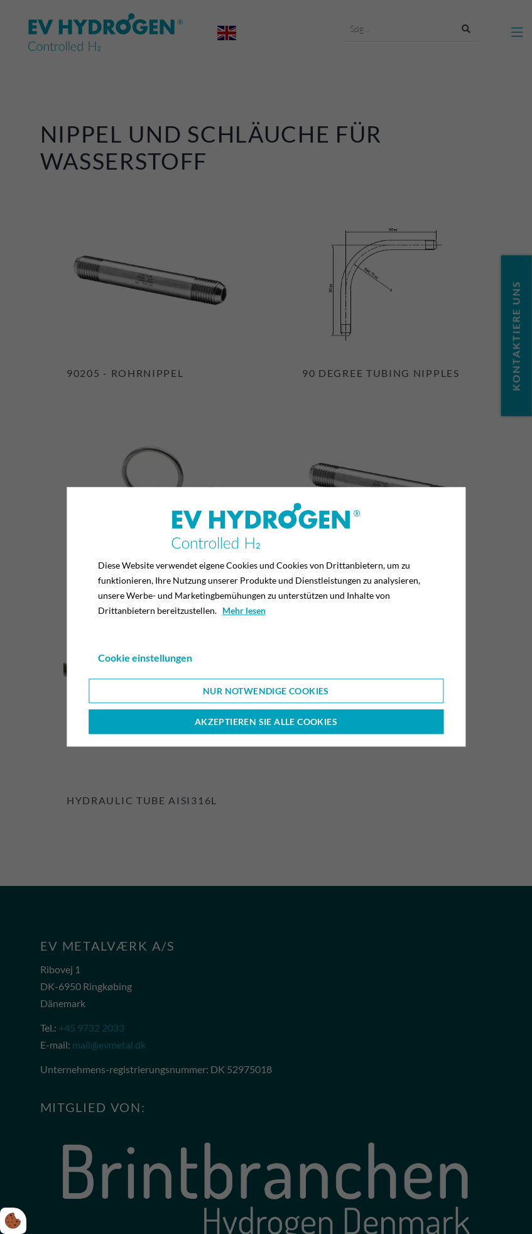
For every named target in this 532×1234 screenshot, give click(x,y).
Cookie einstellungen (145, 658)
